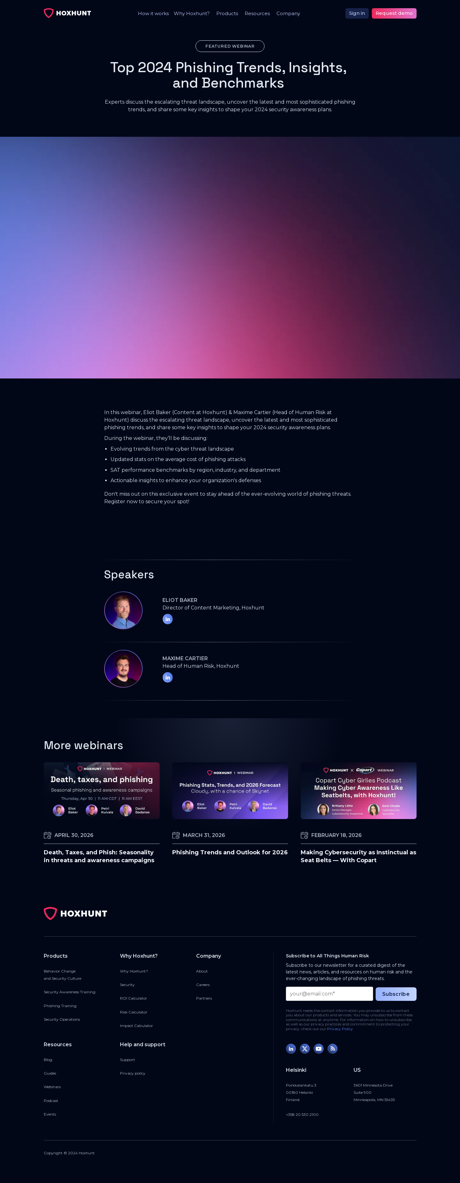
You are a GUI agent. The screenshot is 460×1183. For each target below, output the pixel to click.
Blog (48, 1059)
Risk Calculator (133, 1012)
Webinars (52, 1086)
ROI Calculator (133, 998)
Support (127, 1059)
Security (127, 984)
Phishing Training (60, 1005)
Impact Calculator (136, 1025)
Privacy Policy (340, 1028)
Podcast (51, 1100)
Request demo (394, 13)
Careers (203, 984)
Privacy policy (132, 1073)
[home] (67, 13)
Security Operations (62, 1019)
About (202, 971)
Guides (50, 1073)
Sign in (357, 13)
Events (50, 1114)
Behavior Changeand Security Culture (62, 975)
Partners (204, 998)
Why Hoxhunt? (134, 971)
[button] (190, 13)
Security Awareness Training (69, 992)
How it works (153, 13)
